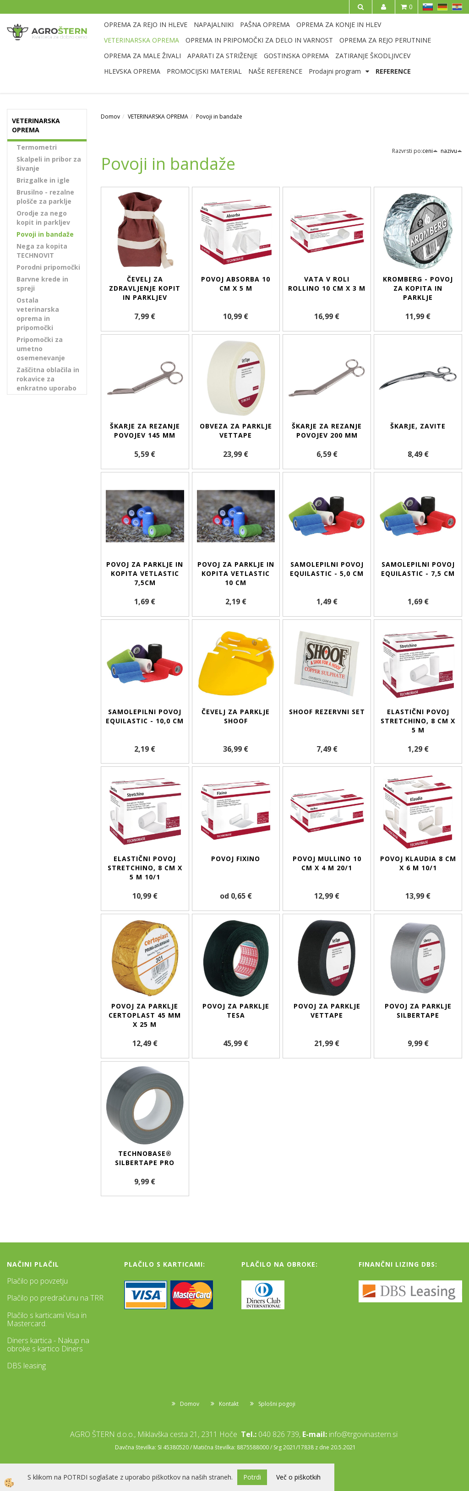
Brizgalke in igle (43, 180)
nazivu (451, 151)
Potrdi (252, 1477)
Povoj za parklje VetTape (327, 1010)
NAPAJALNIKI (214, 24)
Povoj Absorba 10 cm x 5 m (235, 284)
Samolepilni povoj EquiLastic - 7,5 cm (418, 569)
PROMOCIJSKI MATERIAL (204, 71)
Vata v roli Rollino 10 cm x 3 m (326, 284)
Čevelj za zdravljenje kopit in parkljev (144, 288)
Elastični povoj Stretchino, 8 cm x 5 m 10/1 (145, 867)
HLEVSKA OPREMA (132, 71)
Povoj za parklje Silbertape (418, 1010)
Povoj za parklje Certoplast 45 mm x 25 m (145, 1015)
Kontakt (229, 1404)
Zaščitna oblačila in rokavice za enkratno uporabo (47, 378)
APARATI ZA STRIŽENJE (222, 55)
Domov (110, 116)
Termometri (36, 147)
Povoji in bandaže (45, 234)
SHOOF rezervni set (327, 711)
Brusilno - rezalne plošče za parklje (45, 197)
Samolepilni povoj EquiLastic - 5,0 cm (327, 569)
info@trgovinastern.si (363, 1434)
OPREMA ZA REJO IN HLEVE (145, 24)
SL (428, 7)
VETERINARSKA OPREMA (141, 40)
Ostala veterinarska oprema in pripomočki (37, 314)
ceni (430, 151)
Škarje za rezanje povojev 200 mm (327, 430)
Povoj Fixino (235, 858)
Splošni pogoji (276, 1404)
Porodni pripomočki (48, 267)
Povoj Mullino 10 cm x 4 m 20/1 (327, 863)
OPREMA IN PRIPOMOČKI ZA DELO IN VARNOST (259, 40)
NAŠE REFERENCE (275, 71)
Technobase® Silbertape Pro (145, 1158)
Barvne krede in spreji (42, 284)
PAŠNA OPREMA (265, 24)
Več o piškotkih (298, 1477)
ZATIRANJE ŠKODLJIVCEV (372, 55)
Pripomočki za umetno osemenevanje (40, 348)
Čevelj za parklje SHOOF (236, 716)
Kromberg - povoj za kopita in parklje (418, 288)
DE (442, 7)
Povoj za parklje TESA (235, 1010)
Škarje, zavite (418, 426)
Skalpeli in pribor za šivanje (48, 164)
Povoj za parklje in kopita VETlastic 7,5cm (144, 573)
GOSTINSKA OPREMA (296, 55)
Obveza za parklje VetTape (236, 430)
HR (457, 7)
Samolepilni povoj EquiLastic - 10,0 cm (145, 716)
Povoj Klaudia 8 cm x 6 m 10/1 (418, 863)
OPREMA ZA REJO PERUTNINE (385, 40)
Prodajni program (335, 71)
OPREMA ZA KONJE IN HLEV (338, 24)
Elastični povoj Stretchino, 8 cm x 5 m (418, 720)
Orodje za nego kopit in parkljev (43, 218)
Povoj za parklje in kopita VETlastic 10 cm (235, 573)
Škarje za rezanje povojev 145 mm (145, 430)
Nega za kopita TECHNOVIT (41, 251)
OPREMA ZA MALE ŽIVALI (142, 55)
